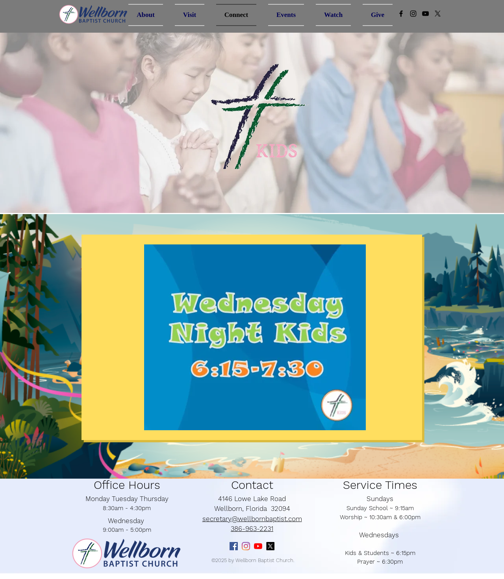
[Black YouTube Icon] (425, 13)
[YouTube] (258, 546)
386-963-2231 (252, 529)
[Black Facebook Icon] (401, 13)
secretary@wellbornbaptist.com (252, 519)
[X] (438, 13)
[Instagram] (413, 13)
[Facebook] (234, 546)
